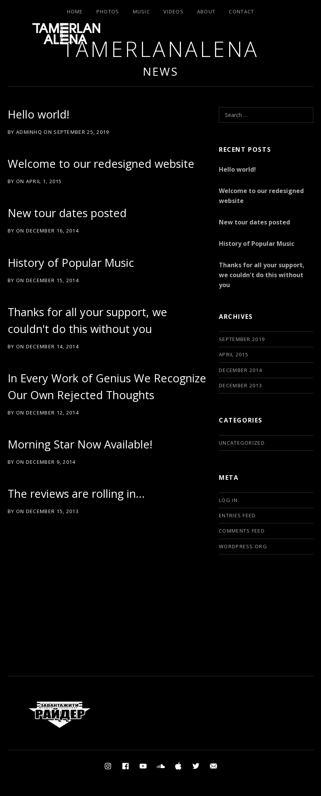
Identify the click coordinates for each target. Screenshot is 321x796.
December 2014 (240, 370)
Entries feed (237, 515)
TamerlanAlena (160, 48)
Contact (241, 11)
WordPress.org (243, 546)
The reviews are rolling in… (76, 493)
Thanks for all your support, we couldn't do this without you (262, 275)
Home (75, 11)
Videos (173, 11)
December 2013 (240, 385)
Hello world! (38, 114)
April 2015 (233, 354)
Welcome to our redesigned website (101, 163)
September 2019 (242, 339)
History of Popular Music (71, 262)
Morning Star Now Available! (80, 444)
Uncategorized (242, 442)
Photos (107, 11)
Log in (228, 500)
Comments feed (242, 530)
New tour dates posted (67, 212)
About (206, 11)
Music (141, 11)
